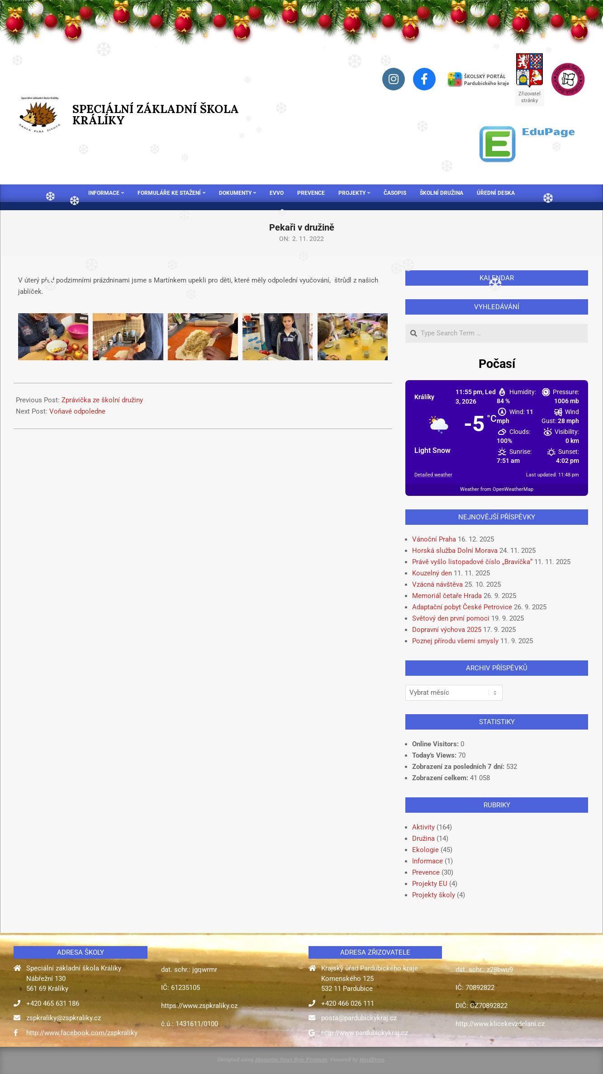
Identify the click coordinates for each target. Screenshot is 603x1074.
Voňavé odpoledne (77, 411)
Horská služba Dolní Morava (455, 550)
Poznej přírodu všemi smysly (455, 641)
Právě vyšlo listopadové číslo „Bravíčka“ (472, 562)
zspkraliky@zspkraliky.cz (63, 1018)
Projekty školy (433, 895)
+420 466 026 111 (347, 1003)
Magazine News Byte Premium (291, 1059)
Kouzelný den (432, 573)
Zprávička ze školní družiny (102, 400)
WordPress (372, 1059)
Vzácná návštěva (437, 584)
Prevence (426, 872)
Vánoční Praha (434, 539)
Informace (427, 861)
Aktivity (423, 827)
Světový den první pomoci (450, 618)
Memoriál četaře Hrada (447, 596)
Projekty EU (429, 884)
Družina (423, 838)
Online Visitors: (436, 744)
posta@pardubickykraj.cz (359, 1018)
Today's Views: (435, 755)
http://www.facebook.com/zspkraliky (82, 1033)
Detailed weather (433, 475)
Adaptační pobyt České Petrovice (462, 607)
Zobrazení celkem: (441, 778)
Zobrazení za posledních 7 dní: (459, 767)
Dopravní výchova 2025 (446, 630)
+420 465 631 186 (52, 1003)
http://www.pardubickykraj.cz (364, 1033)
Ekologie (425, 850)
